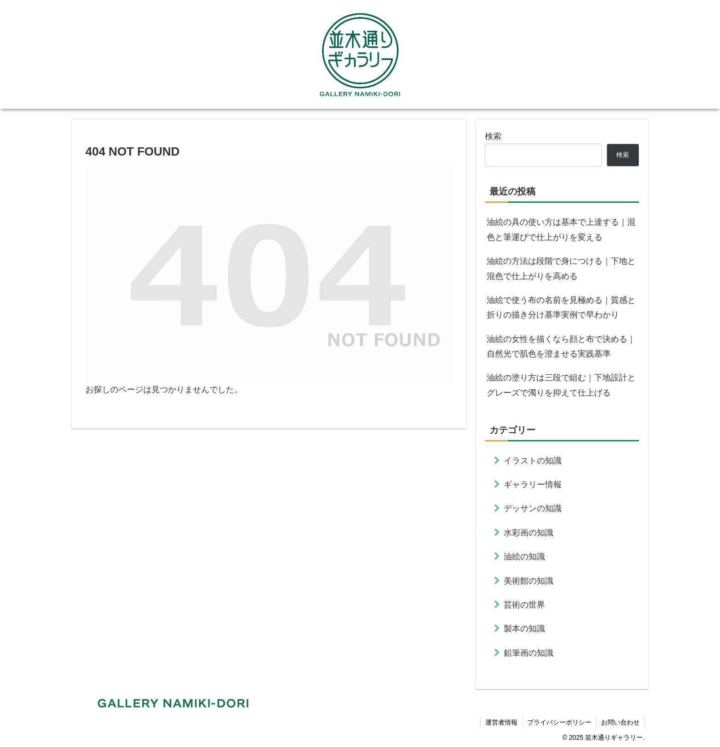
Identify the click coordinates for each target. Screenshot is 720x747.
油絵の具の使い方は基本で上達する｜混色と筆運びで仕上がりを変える (561, 229)
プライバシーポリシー (559, 722)
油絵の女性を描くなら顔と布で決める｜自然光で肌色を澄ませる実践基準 (561, 346)
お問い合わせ (620, 722)
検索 (493, 136)
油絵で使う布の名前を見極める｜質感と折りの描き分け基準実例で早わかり (561, 307)
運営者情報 (501, 722)
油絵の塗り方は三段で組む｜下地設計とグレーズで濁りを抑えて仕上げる (561, 385)
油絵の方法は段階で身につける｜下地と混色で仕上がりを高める (561, 268)
